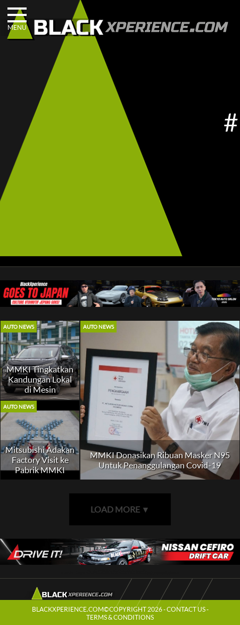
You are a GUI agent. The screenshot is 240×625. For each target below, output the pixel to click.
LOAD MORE (120, 509)
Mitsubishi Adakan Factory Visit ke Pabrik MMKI (40, 459)
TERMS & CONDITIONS (120, 617)
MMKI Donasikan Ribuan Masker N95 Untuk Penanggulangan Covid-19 (160, 460)
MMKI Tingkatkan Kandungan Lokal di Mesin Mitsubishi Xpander (39, 389)
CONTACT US (186, 609)
